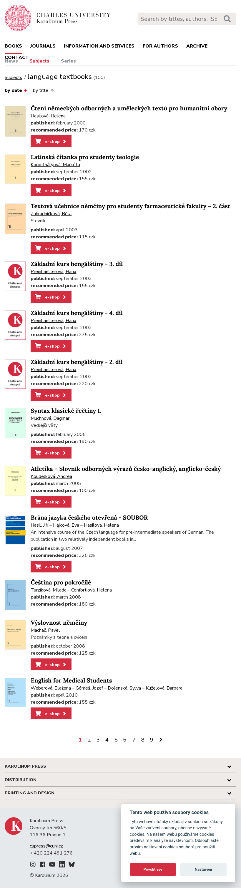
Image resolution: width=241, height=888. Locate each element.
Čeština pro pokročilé (61, 582)
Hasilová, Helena (48, 116)
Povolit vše (153, 869)
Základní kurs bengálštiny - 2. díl (76, 362)
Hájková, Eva (66, 525)
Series (68, 61)
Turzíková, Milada (49, 590)
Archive (196, 46)
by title (43, 90)
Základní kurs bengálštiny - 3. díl (77, 264)
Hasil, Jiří (39, 525)
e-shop (51, 141)
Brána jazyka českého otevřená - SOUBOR (89, 517)
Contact (17, 57)
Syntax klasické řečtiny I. (66, 410)
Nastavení (203, 869)
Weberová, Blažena (51, 688)
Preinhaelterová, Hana (53, 271)
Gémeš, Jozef (89, 688)
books (13, 46)
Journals (43, 46)
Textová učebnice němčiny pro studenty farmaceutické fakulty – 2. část (130, 206)
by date (16, 90)
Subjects (39, 61)
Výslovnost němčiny (59, 622)
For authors (160, 46)
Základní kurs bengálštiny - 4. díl (77, 313)
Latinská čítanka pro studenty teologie (85, 157)
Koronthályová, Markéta (55, 164)
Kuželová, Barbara (164, 688)
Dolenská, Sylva (124, 688)
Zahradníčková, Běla (51, 213)
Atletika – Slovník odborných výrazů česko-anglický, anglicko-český (126, 469)
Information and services (99, 46)
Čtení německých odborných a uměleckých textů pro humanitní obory (129, 108)
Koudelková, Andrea (51, 476)
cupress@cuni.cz (46, 846)
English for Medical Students (71, 680)
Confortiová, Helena (91, 590)
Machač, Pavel (45, 630)
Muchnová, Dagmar (50, 418)
